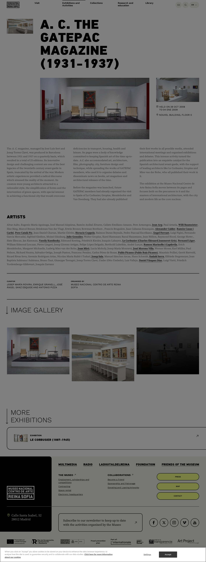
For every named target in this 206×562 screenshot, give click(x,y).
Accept (168, 556)
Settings (147, 556)
